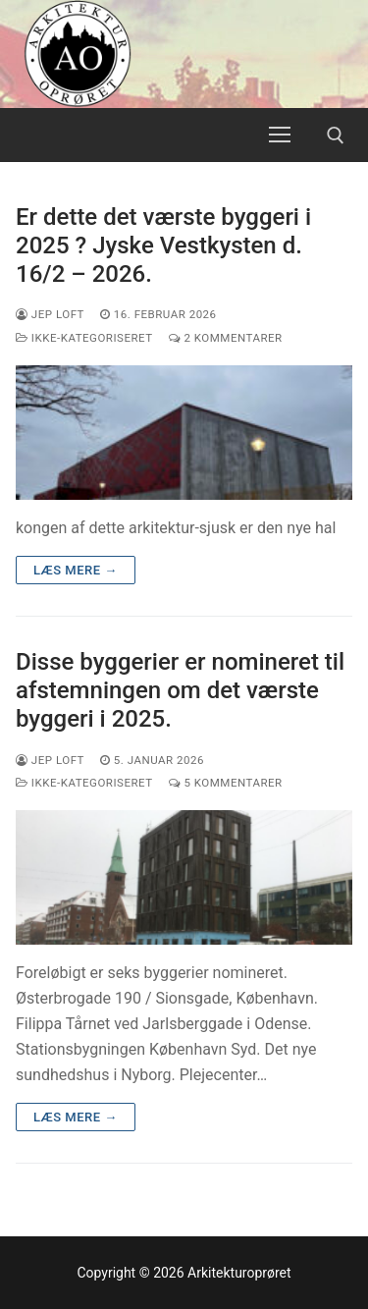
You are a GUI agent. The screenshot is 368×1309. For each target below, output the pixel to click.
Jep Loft (50, 314)
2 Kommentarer (226, 338)
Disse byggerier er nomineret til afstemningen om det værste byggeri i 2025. (180, 690)
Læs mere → (75, 570)
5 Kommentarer (226, 783)
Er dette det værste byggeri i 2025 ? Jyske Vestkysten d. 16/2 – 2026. (163, 245)
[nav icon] (279, 135)
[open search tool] (335, 135)
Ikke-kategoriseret (84, 338)
